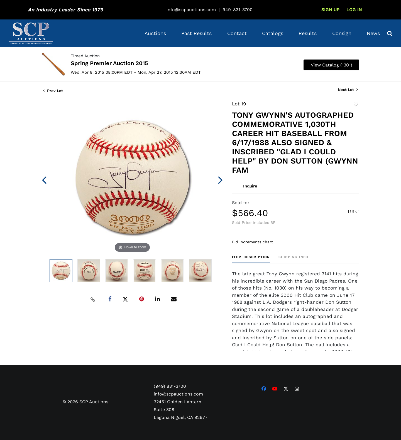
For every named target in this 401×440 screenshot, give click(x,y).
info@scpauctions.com (191, 9)
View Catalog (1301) (331, 65)
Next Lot (348, 89)
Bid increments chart (252, 242)
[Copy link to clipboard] (93, 299)
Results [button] (308, 33)
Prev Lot (53, 90)
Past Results (196, 33)
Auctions (155, 33)
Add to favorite (356, 105)
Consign (341, 33)
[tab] (251, 259)
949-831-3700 (237, 9)
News (373, 33)
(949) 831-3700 (170, 386)
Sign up (330, 9)
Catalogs (272, 33)
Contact (237, 33)
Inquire (250, 186)
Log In (354, 9)
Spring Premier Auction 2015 (109, 63)
